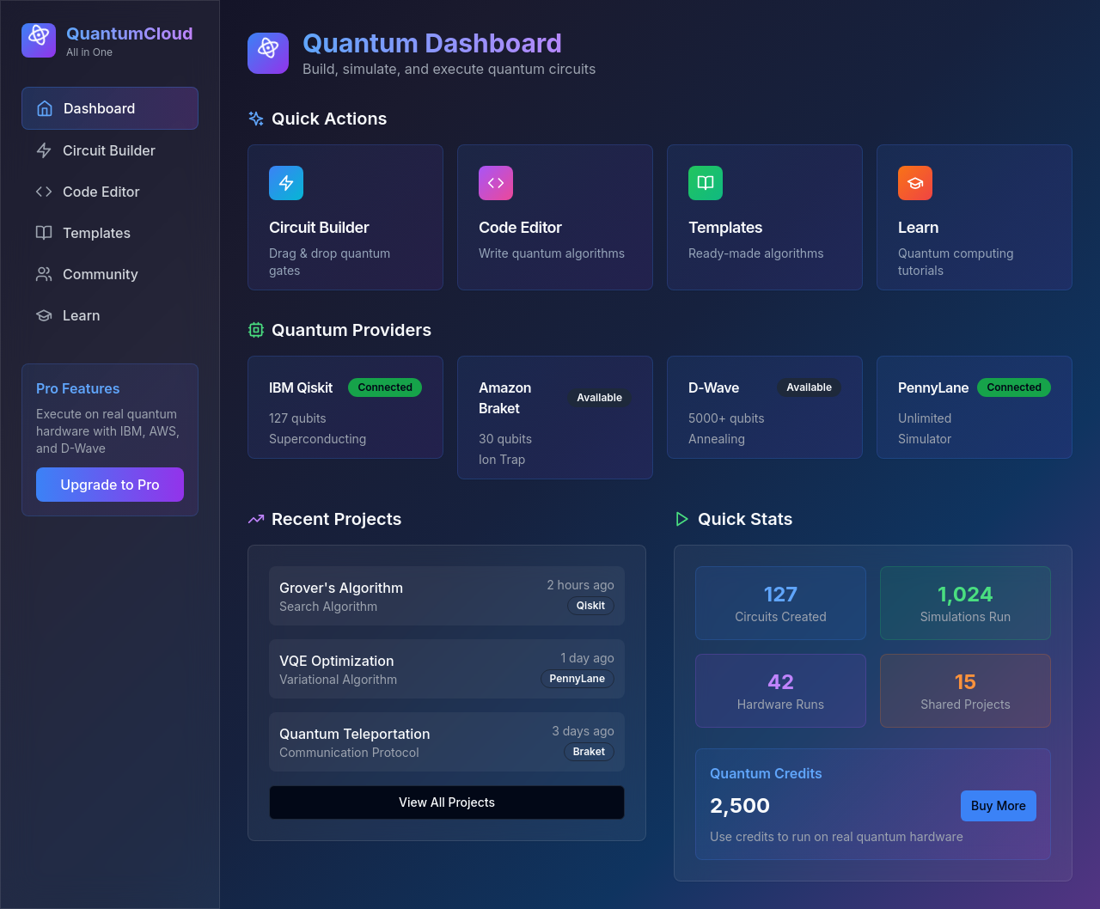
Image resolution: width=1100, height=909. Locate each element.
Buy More (998, 805)
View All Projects (447, 802)
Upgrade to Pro (109, 484)
